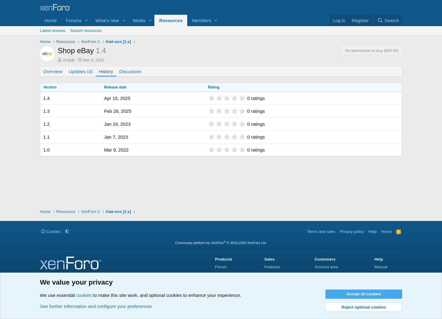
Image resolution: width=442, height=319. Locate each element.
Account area (326, 267)
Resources (171, 20)
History (106, 71)
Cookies (51, 231)
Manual (381, 267)
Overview (53, 71)
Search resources (86, 30)
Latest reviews (52, 30)
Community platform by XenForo (221, 243)
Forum (221, 267)
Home (51, 20)
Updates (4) (81, 71)
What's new (107, 20)
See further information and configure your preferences (96, 306)
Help (373, 231)
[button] (86, 20)
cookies (84, 295)
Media (139, 20)
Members (201, 20)
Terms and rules (321, 231)
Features (272, 267)
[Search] (388, 20)
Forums (74, 20)
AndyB (69, 60)
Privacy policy (352, 231)
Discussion (130, 71)
